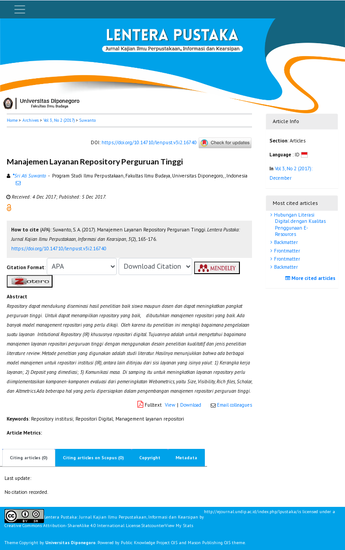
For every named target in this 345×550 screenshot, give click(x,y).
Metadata (186, 458)
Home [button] (12, 120)
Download (190, 405)
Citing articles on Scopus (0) (93, 458)
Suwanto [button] (88, 120)
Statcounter (153, 525)
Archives (30, 120)
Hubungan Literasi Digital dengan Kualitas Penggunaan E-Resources (299, 224)
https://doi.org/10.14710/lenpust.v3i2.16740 (149, 142)
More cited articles (312, 278)
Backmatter (285, 242)
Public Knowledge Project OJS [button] (149, 543)
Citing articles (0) (29, 458)
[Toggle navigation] (19, 9)
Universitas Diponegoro (70, 543)
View (170, 405)
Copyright (149, 458)
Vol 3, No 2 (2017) (59, 120)
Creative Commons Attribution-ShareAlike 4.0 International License (72, 525)
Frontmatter (286, 251)
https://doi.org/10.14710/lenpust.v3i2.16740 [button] (58, 248)
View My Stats (179, 525)
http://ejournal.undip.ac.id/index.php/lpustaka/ (251, 512)
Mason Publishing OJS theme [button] (216, 543)
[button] (9, 207)
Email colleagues (234, 405)
